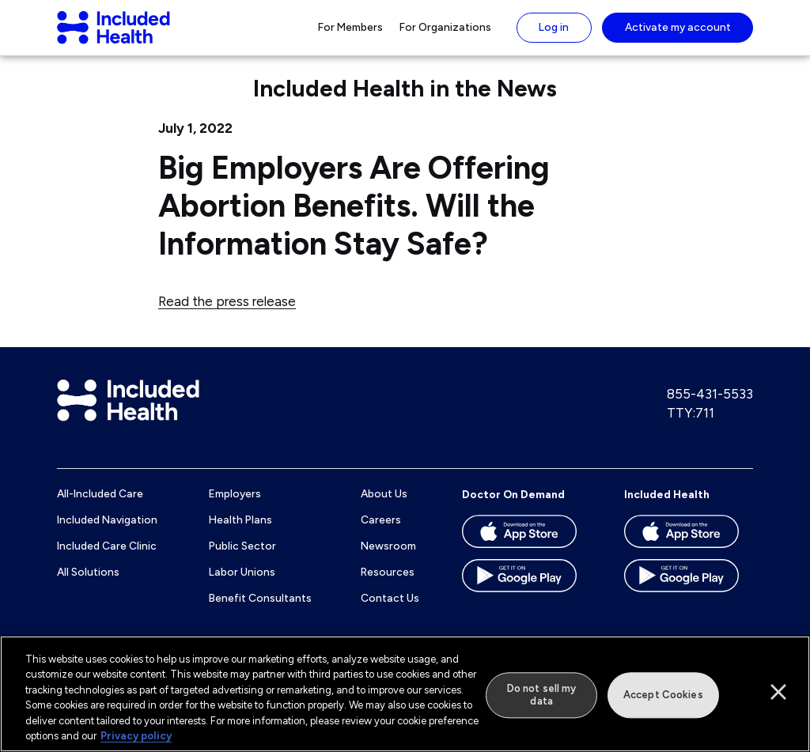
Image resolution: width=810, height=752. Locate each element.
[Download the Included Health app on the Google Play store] (688, 595)
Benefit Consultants (260, 611)
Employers (235, 507)
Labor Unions (242, 585)
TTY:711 (690, 426)
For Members (350, 34)
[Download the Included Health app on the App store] (688, 550)
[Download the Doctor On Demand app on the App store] (526, 550)
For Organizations (445, 34)
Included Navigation (107, 533)
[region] (405, 694)
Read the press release (227, 315)
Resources (387, 585)
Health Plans (240, 533)
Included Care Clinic (107, 559)
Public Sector (242, 559)
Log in (554, 34)
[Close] (778, 692)
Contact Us (390, 611)
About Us (384, 507)
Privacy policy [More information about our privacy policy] (136, 736)
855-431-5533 (710, 408)
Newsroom (388, 559)
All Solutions (88, 585)
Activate (678, 34)
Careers (381, 533)
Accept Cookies (663, 695)
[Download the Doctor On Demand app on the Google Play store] (526, 595)
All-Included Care (100, 507)
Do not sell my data (542, 695)
